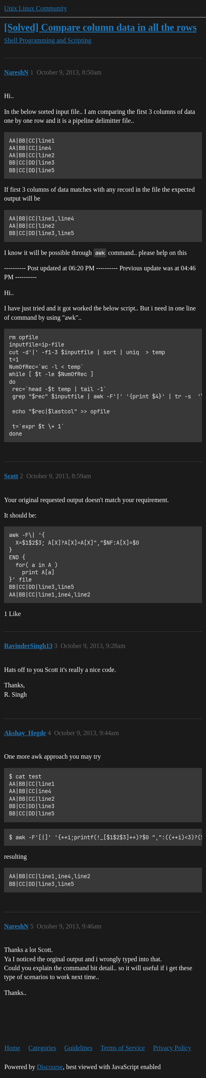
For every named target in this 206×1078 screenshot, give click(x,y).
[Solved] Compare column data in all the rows (100, 27)
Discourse (50, 1066)
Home (12, 1047)
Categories (42, 1047)
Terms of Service (123, 1047)
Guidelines (78, 1047)
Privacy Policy (172, 1047)
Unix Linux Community (35, 8)
